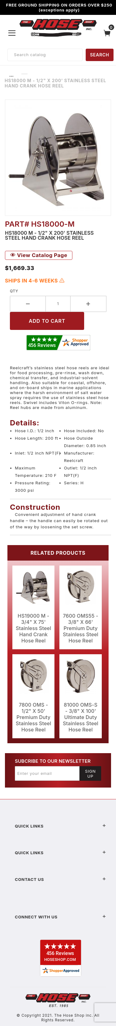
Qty (14, 291)
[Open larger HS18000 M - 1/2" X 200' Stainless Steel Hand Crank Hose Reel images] (58, 158)
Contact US (60, 879)
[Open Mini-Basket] (108, 33)
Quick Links (60, 826)
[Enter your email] (47, 773)
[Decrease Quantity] (28, 304)
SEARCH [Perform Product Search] (99, 54)
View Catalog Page (38, 255)
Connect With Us (60, 916)
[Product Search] (45, 55)
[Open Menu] (12, 33)
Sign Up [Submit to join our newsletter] (90, 774)
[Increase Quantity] (88, 304)
